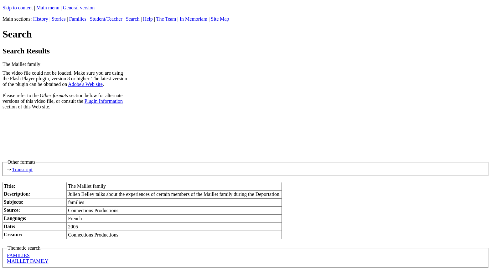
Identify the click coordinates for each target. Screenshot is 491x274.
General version (79, 7)
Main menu (47, 7)
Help (148, 19)
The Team (166, 19)
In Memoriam (193, 19)
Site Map (220, 19)
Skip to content (18, 7)
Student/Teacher (106, 19)
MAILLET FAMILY (27, 261)
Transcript (22, 169)
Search (133, 19)
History (40, 19)
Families (77, 19)
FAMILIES (18, 255)
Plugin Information (104, 101)
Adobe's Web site (85, 84)
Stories (58, 19)
